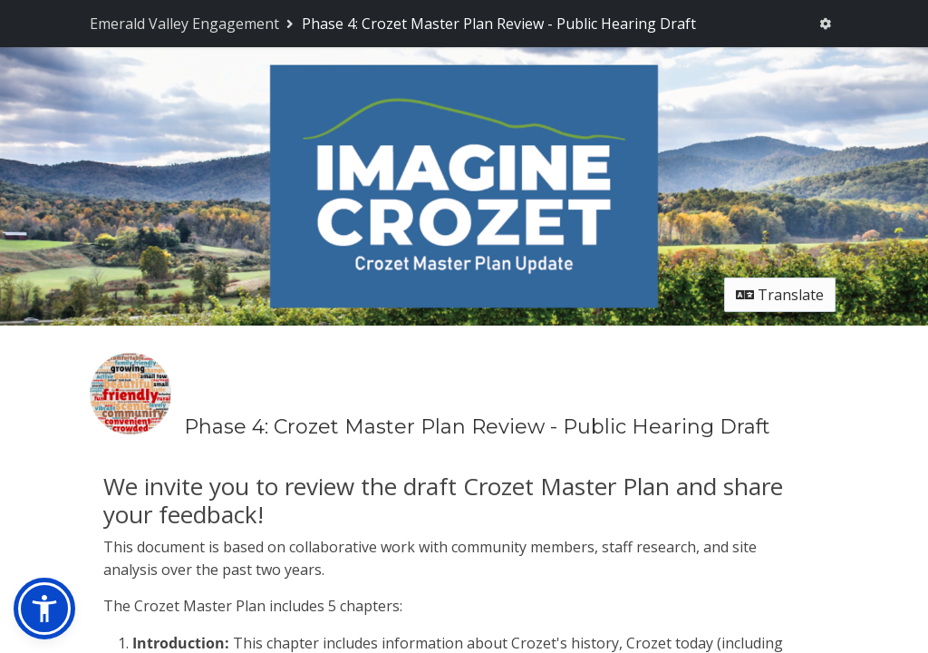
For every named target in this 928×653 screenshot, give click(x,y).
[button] (44, 608)
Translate (780, 295)
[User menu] (825, 23)
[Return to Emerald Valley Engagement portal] (193, 23)
